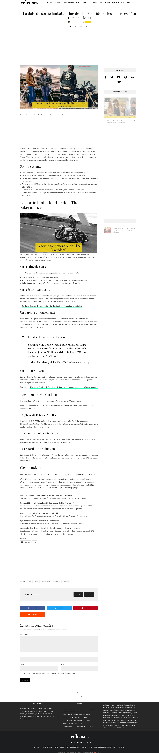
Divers (65, 720)
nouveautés (57, 581)
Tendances (67, 581)
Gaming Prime (87, 749)
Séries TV (86, 2)
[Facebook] (68, 744)
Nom (22, 658)
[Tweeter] (75, 27)
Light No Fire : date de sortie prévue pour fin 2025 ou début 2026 (123, 240)
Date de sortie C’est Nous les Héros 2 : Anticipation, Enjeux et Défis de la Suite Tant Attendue (60, 474)
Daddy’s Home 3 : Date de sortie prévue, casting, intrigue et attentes (124, 229)
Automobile (90, 711)
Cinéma (88, 22)
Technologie (105, 2)
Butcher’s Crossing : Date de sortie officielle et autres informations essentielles (52, 306)
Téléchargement (81, 728)
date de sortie (46, 581)
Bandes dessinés (69, 714)
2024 (30, 581)
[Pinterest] (74, 744)
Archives (80, 711)
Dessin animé (85, 717)
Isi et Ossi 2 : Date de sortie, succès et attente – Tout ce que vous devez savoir (120, 121)
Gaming (94, 2)
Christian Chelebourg (77, 22)
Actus (57, 2)
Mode (86, 720)
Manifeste (64, 749)
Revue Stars (74, 749)
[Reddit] (78, 744)
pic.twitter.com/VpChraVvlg (44, 356)
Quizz (90, 723)
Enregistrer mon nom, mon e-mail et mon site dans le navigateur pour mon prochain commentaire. (49, 675)
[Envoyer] (86, 27)
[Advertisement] (79, 50)
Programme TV (80, 723)
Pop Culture (67, 723)
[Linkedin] (84, 744)
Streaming (74, 725)
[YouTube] (81, 744)
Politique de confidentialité (105, 749)
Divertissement (68, 2)
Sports (65, 725)
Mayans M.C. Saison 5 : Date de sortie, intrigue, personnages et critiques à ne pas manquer (64, 387)
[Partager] (70, 27)
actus (36, 581)
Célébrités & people (70, 717)
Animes (72, 711)
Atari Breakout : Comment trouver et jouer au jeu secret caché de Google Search (119, 151)
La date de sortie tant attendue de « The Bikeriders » (40, 148)
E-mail (22, 666)
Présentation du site (50, 749)
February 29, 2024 (79, 362)
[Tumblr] (90, 744)
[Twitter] (71, 744)
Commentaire (24, 634)
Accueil (50, 2)
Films (78, 2)
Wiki (91, 728)
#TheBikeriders (71, 348)
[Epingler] (81, 27)
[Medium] (87, 744)
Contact (115, 2)
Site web (63, 666)
